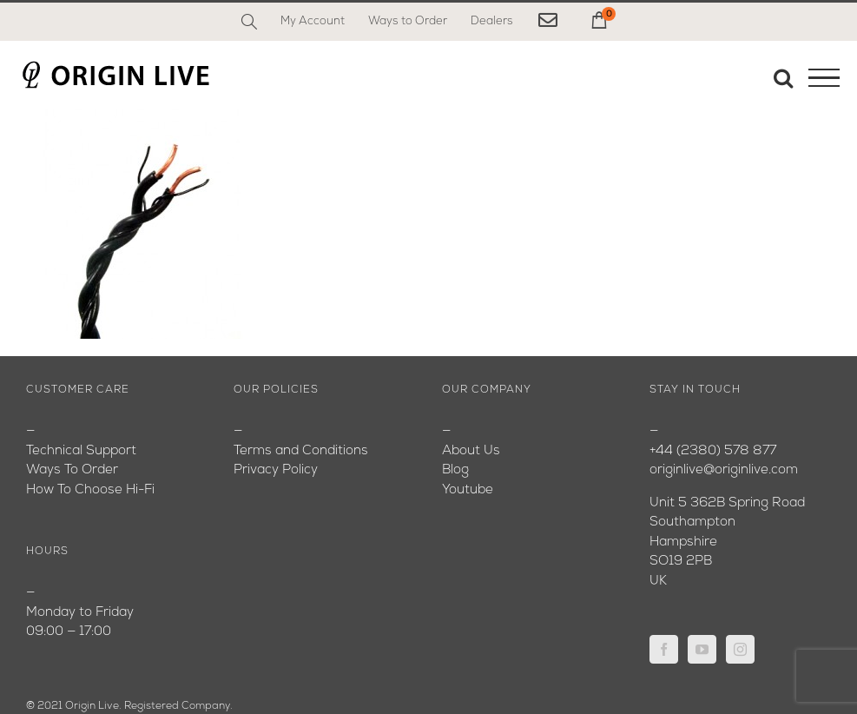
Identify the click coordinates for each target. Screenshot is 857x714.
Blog (455, 470)
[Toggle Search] (783, 77)
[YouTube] (702, 649)
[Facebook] (663, 649)
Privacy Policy (276, 470)
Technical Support (81, 451)
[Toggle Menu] (824, 78)
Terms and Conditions (301, 451)
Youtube (467, 490)
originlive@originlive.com (723, 470)
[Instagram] (740, 649)
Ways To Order (72, 470)
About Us (471, 451)
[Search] (249, 22)
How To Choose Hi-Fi (90, 490)
